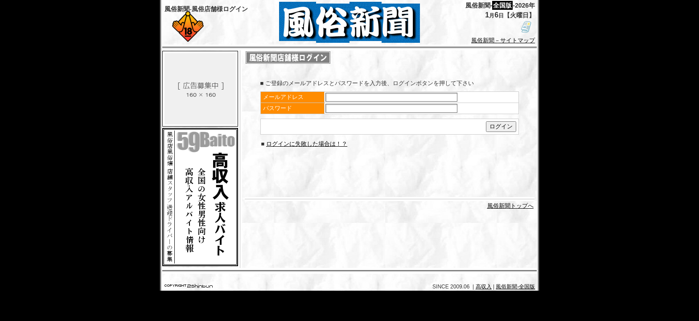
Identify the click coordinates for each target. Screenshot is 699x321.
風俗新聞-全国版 (515, 287)
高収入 (484, 287)
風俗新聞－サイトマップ (503, 40)
